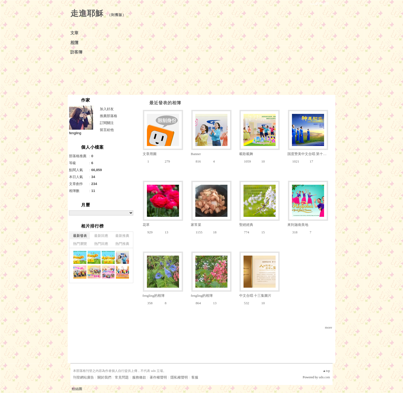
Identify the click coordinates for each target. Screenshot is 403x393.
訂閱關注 (107, 123)
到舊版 (116, 15)
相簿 (74, 42)
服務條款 (139, 377)
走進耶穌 (87, 13)
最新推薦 (122, 236)
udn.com (324, 377)
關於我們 (104, 377)
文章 (74, 33)
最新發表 (80, 236)
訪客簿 (76, 52)
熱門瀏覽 (80, 244)
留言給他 (107, 130)
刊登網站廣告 (83, 377)
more (328, 327)
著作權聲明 (158, 377)
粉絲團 (77, 389)
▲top (326, 371)
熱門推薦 (122, 244)
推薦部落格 (108, 116)
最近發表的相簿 (165, 103)
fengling (75, 133)
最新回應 (101, 236)
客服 (194, 377)
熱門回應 (101, 244)
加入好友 (107, 109)
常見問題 (122, 377)
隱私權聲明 (179, 377)
